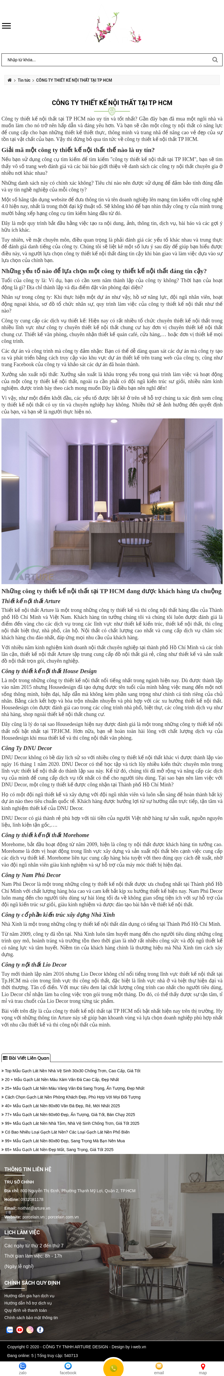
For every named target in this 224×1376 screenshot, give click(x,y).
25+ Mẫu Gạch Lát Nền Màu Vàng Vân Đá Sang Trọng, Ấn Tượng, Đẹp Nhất (72, 1088)
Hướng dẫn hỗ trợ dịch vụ (28, 1303)
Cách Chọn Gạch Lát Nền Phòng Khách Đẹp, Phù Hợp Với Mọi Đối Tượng (71, 1097)
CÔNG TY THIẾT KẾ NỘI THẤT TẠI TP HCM (112, 102)
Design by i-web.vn (129, 1346)
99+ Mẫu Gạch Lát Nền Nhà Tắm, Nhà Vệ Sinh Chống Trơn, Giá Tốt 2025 (70, 1123)
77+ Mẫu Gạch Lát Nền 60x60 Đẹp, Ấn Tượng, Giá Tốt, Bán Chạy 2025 (68, 1114)
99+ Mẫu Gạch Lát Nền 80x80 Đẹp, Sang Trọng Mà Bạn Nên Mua (63, 1140)
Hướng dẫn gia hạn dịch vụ (29, 1295)
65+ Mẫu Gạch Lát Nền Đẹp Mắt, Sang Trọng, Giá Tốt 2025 (57, 1149)
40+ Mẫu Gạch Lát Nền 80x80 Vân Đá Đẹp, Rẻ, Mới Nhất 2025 (60, 1105)
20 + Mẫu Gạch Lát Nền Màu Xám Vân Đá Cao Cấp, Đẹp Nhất (60, 1079)
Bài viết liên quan (26, 1058)
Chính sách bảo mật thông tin (31, 1317)
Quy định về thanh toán (25, 1310)
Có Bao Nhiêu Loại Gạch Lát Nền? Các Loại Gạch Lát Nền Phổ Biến (65, 1132)
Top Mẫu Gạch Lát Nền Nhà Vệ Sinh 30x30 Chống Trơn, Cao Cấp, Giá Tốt (70, 1070)
